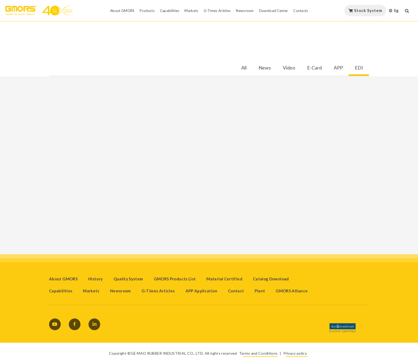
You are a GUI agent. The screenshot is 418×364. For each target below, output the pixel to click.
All (244, 68)
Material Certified (224, 278)
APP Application (201, 290)
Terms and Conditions (258, 353)
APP (338, 68)
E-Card (314, 68)
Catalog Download (271, 278)
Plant (260, 290)
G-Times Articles (158, 290)
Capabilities (60, 290)
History (95, 278)
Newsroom (120, 290)
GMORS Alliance (292, 290)
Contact (236, 290)
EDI (359, 68)
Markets (91, 290)
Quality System (128, 278)
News (265, 68)
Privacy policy (295, 353)
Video (289, 68)
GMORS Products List (175, 278)
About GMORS (63, 278)
